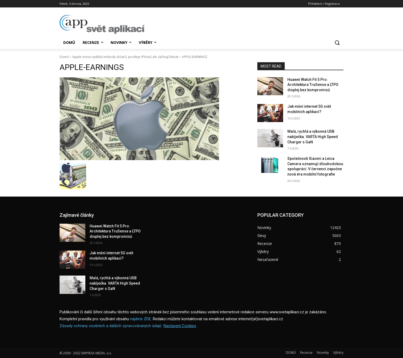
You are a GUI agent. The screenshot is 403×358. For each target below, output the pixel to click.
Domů (64, 57)
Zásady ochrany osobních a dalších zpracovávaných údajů (110, 325)
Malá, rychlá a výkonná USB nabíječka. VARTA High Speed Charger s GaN (312, 136)
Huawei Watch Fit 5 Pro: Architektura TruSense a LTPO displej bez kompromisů (312, 84)
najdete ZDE (140, 319)
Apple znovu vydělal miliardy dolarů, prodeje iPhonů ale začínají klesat (125, 57)
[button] (337, 42)
